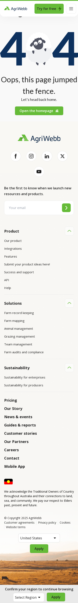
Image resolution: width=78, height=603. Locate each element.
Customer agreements (19, 522)
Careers (11, 449)
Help (7, 288)
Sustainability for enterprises (24, 377)
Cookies (65, 522)
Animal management (18, 328)
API (6, 280)
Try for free (49, 8)
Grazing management (19, 336)
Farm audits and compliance (24, 352)
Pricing (10, 400)
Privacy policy (47, 522)
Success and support (19, 272)
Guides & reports (20, 424)
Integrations (13, 248)
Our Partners (16, 441)
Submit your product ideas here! (27, 264)
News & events (18, 416)
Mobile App (14, 466)
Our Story (13, 408)
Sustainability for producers (23, 385)
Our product (13, 241)
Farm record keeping (19, 313)
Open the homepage (39, 111)
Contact (11, 457)
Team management (18, 344)
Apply (56, 597)
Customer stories (20, 433)
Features (10, 256)
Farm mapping (14, 321)
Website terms (16, 527)
